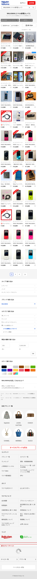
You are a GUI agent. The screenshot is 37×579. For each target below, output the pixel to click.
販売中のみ (5, 25)
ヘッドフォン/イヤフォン (30, 103)
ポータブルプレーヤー (6, 43)
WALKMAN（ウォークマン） (9, 20)
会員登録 (31, 3)
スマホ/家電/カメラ (26, 20)
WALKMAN (18, 304)
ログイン (23, 3)
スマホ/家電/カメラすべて (19, 328)
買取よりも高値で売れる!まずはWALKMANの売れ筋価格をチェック (18, 387)
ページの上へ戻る (18, 567)
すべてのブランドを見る (18, 447)
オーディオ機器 (19, 332)
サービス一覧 (5, 559)
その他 (14, 122)
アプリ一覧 (23, 559)
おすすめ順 (15, 25)
